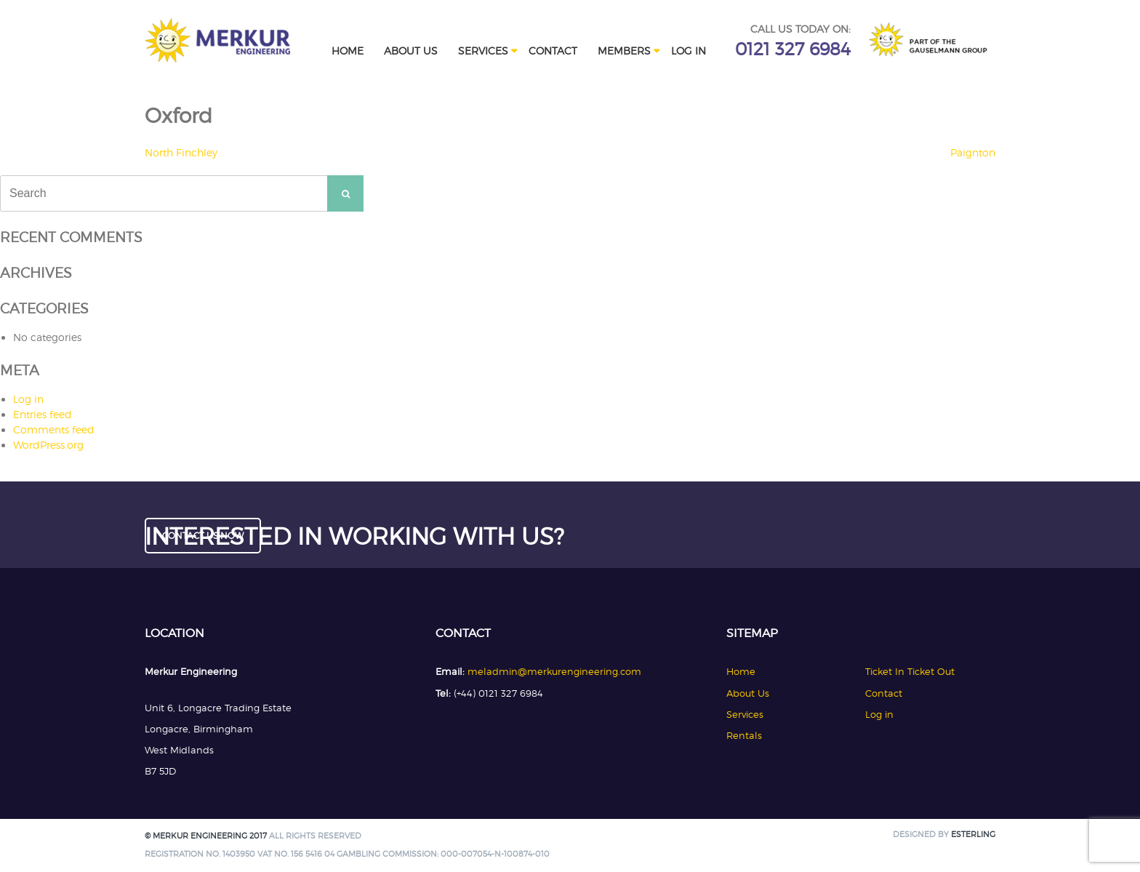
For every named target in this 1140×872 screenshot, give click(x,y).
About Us (411, 50)
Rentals (744, 735)
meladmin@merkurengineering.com (554, 671)
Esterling (973, 834)
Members (624, 50)
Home (348, 50)
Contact (553, 50)
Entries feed (42, 414)
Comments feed (54, 429)
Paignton (972, 152)
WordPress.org (48, 445)
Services (483, 50)
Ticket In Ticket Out (910, 671)
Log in (688, 50)
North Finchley (181, 152)
